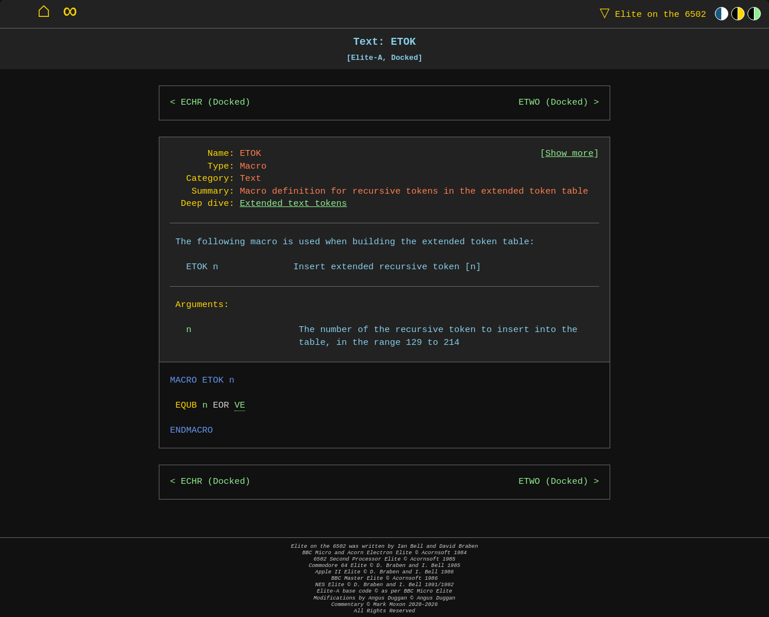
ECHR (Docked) (216, 103)
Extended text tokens (293, 204)
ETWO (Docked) (553, 103)
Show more (570, 154)
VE (239, 406)
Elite (650, 14)
